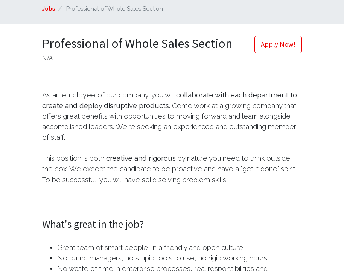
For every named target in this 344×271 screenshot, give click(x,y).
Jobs (48, 8)
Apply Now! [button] (278, 44)
